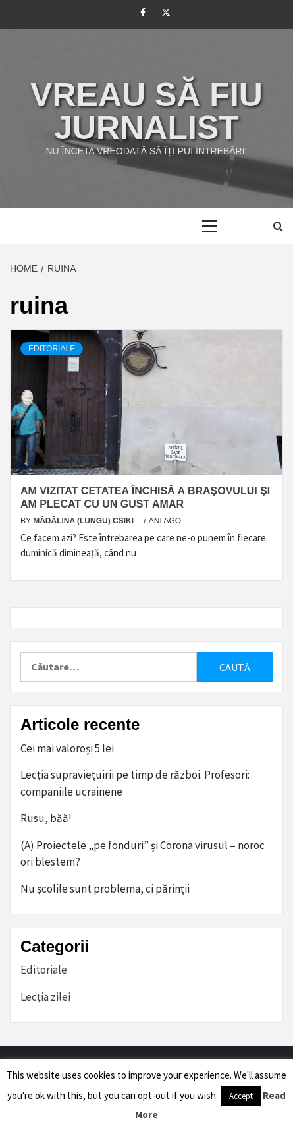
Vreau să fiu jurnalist (146, 111)
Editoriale (51, 348)
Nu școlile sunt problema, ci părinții (105, 888)
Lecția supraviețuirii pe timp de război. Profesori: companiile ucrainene (135, 783)
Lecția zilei (45, 997)
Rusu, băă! (46, 818)
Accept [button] (241, 1096)
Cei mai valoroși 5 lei (67, 748)
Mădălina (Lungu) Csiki (84, 520)
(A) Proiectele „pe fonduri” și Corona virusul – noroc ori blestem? (142, 854)
